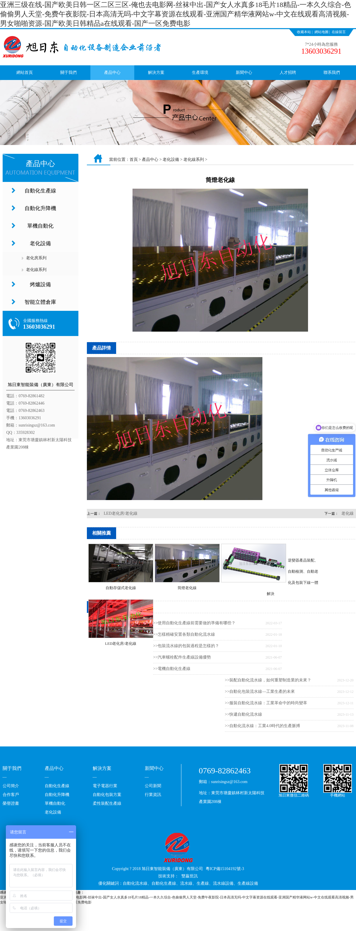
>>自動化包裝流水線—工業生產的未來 (260, 691)
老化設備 (40, 243)
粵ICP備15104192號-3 (225, 869)
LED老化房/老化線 (120, 513)
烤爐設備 (40, 284)
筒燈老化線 (187, 588)
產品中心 (112, 72)
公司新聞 (153, 786)
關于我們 (68, 72)
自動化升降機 (40, 208)
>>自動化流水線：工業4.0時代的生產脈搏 (262, 726)
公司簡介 (11, 786)
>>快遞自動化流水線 (243, 714)
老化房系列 (36, 258)
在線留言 (339, 32)
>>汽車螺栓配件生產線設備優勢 (182, 657)
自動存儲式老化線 (121, 588)
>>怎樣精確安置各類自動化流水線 (184, 634)
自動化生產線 (40, 191)
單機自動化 (40, 226)
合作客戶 (11, 794)
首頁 (134, 159)
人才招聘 (288, 72)
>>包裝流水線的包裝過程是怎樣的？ (186, 646)
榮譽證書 (11, 803)
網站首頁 (24, 72)
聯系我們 (332, 72)
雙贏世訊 (189, 876)
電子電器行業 (105, 786)
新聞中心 (244, 72)
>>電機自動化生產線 (172, 668)
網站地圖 (321, 32)
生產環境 (200, 72)
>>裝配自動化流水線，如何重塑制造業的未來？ (268, 680)
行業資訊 (153, 794)
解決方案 (156, 72)
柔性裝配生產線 (107, 803)
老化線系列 (36, 269)
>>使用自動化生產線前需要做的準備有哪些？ (194, 623)
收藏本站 (304, 32)
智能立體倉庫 (40, 302)
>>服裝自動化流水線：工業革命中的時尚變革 (266, 703)
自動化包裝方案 (107, 794)
